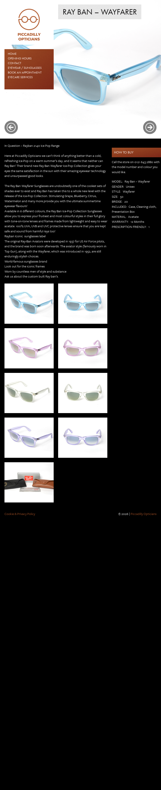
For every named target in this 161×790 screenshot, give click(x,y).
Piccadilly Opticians (144, 513)
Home (12, 54)
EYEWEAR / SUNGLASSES (25, 68)
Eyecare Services (20, 77)
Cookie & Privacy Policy (19, 513)
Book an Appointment (25, 72)
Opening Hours (20, 58)
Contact (14, 63)
